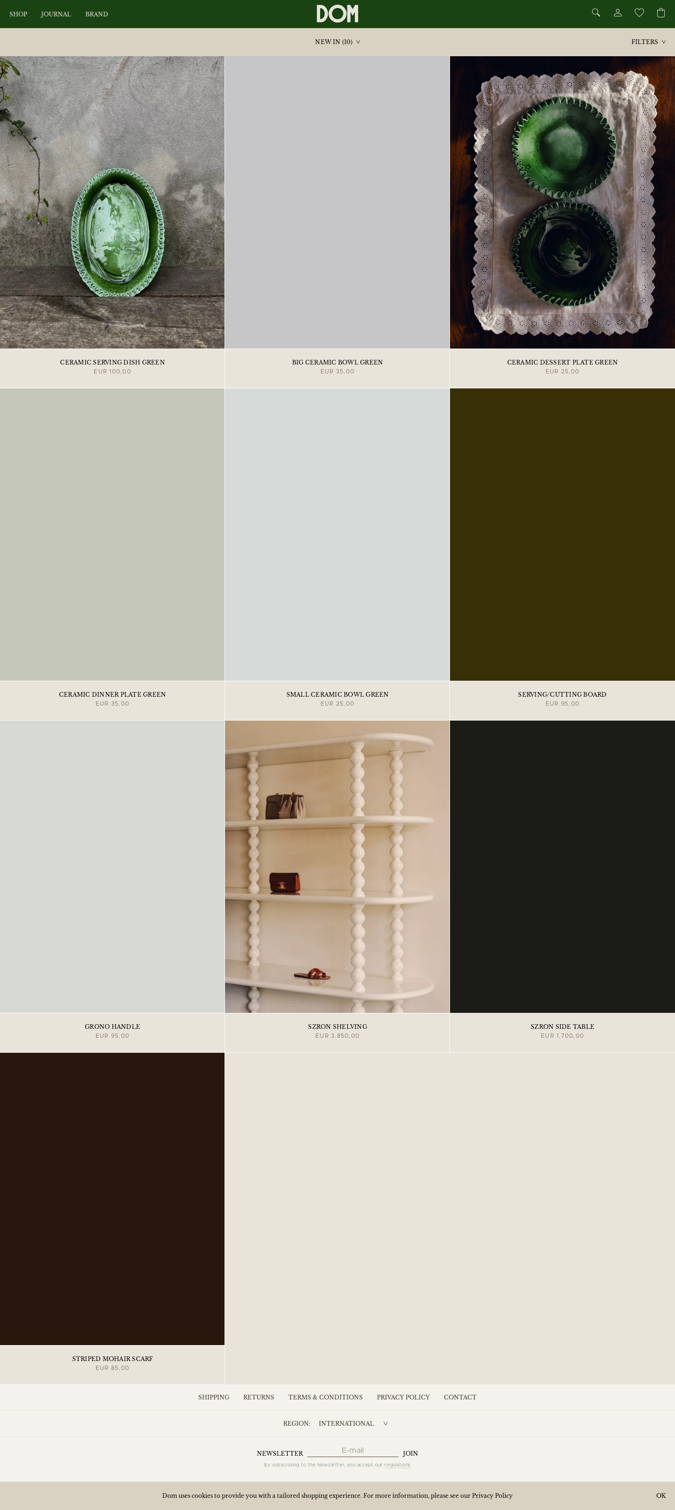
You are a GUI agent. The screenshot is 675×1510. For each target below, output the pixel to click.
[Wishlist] (639, 14)
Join (410, 1453)
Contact (460, 1397)
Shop (18, 14)
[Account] (617, 14)
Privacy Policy (403, 1397)
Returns (258, 1397)
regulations (397, 1465)
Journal (56, 14)
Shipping (213, 1397)
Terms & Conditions (325, 1397)
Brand (96, 14)
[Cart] (660, 13)
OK (661, 1495)
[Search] (596, 13)
